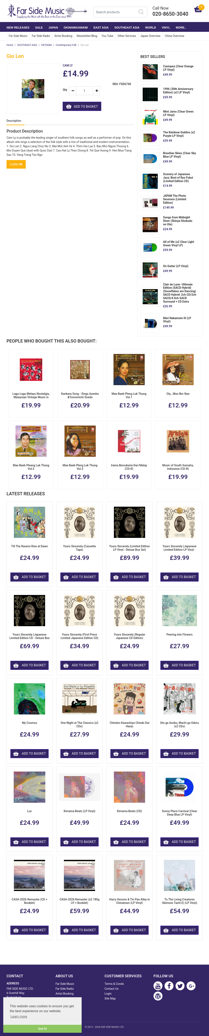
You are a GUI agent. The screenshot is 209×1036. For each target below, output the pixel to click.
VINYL (166, 27)
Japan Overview (150, 36)
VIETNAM (46, 45)
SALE (39, 27)
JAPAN (53, 27)
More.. (181, 27)
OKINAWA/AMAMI (76, 27)
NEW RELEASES (18, 27)
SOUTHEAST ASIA (126, 27)
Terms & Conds (114, 983)
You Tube (107, 36)
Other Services (127, 36)
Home (10, 45)
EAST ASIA (101, 27)
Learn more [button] (18, 1016)
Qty (64, 90)
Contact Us (111, 988)
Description (14, 120)
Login (108, 993)
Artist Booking (63, 36)
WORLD (150, 27)
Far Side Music (18, 36)
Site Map (110, 998)
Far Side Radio (41, 36)
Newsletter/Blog (87, 36)
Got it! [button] (42, 1028)
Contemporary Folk (66, 45)
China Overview (174, 36)
